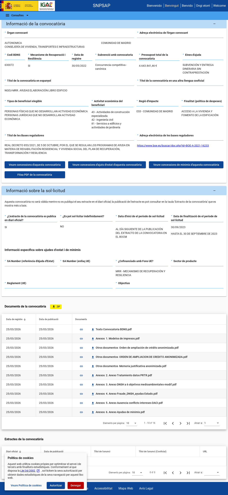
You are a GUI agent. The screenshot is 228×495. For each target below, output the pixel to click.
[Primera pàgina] (165, 423)
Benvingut (172, 5)
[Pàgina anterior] (173, 423)
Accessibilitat (103, 488)
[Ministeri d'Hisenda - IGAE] (29, 6)
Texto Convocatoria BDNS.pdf (111, 329)
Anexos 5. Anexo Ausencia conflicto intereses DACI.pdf (127, 402)
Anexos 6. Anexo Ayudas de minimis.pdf (118, 412)
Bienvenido (154, 5)
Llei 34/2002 (30, 470)
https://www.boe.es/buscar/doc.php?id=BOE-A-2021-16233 (173, 145)
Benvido (187, 5)
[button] (114, 23)
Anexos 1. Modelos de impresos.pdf (115, 338)
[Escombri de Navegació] (17, 15)
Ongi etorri (203, 5)
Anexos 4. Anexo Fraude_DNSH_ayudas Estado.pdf (124, 393)
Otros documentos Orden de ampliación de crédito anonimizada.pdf (135, 347)
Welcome (219, 5)
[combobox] (131, 423)
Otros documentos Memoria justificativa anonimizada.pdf (129, 366)
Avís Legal (146, 488)
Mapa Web (125, 488)
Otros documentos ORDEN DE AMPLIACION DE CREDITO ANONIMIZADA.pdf (139, 356)
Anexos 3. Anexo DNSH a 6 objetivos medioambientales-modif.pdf (134, 384)
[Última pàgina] (188, 423)
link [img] (81, 329)
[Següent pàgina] (180, 423)
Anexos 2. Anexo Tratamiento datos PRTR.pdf (122, 375)
